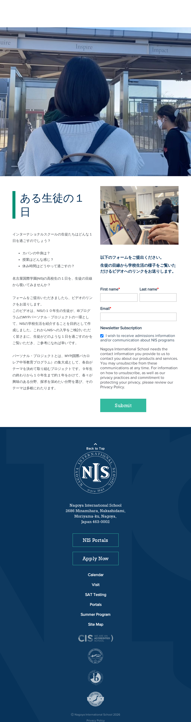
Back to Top (95, 434)
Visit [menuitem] (95, 571)
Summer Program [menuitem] (95, 600)
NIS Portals (95, 525)
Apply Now (96, 544)
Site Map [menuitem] (95, 610)
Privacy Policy (96, 706)
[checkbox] (138, 323)
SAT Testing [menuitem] (95, 581)
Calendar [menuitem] (95, 561)
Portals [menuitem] (95, 590)
